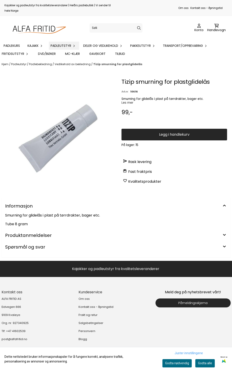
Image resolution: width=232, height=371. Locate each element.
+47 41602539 (16, 331)
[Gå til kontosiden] (199, 28)
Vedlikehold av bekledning (73, 64)
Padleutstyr (19, 64)
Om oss (183, 8)
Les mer (127, 103)
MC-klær (72, 53)
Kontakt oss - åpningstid (206, 8)
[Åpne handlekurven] (216, 28)
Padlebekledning (41, 64)
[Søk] (116, 28)
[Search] (139, 28)
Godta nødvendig (177, 363)
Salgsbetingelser (91, 323)
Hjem (5, 64)
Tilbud (120, 53)
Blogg (83, 339)
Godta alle (205, 363)
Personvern (87, 331)
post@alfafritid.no (14, 339)
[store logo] (37, 28)
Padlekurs (12, 45)
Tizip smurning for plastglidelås (117, 64)
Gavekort (97, 53)
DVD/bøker (47, 53)
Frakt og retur (88, 315)
